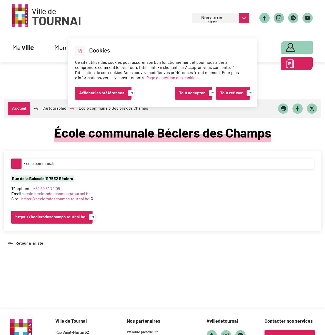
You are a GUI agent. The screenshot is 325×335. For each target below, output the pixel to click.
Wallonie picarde (140, 332)
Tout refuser (231, 93)
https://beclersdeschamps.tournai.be (55, 199)
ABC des (291, 65)
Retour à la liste (25, 243)
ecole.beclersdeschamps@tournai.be (57, 194)
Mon (291, 46)
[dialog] (162, 72)
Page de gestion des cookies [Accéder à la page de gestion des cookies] (172, 78)
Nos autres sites (212, 19)
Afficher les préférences (101, 93)
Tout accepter (192, 93)
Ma (23, 48)
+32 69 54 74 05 (46, 189)
